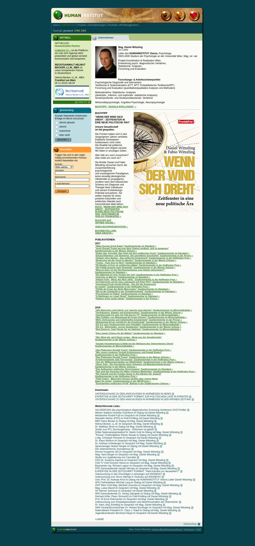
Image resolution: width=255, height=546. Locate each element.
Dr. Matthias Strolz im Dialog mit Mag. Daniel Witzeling (124, 426)
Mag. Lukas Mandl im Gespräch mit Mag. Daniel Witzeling (126, 488)
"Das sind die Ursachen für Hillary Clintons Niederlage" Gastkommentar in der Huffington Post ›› (145, 371)
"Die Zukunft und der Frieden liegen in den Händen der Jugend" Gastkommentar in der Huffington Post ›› (128, 375)
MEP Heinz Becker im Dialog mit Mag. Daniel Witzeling (124, 421)
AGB (198, 529)
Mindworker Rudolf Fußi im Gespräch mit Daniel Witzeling (125, 415)
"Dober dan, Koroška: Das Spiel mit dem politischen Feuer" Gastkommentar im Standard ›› (142, 253)
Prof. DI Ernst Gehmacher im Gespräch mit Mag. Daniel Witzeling (130, 499)
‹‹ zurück (99, 519)
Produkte (112, 25)
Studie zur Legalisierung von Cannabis (115, 457)
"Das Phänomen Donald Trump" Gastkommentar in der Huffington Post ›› (133, 350)
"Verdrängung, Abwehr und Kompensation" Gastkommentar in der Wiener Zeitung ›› (139, 312)
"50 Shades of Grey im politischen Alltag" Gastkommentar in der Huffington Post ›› (138, 265)
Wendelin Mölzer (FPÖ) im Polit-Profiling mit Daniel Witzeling (127, 418)
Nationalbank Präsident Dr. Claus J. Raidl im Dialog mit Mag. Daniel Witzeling (136, 510)
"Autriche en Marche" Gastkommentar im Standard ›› (122, 277)
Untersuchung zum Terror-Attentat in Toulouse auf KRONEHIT (128, 476)
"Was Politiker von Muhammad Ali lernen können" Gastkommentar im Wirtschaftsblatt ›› (141, 317)
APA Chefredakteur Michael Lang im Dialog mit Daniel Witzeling (129, 482)
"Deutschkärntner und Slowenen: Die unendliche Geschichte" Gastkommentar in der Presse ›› (144, 255)
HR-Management (128, 25)
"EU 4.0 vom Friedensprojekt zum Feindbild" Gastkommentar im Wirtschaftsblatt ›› (138, 324)
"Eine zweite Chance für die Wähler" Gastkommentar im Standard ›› (130, 333)
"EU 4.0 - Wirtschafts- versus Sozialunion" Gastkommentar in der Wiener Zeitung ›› (138, 327)
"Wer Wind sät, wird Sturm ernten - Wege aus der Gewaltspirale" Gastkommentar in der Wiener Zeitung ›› (128, 338)
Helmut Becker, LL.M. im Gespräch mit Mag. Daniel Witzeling (127, 423)
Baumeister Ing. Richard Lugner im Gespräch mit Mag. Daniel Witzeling (133, 465)
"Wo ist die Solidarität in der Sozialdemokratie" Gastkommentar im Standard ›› (136, 291)
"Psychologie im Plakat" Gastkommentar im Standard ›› (124, 294)
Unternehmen (68, 25)
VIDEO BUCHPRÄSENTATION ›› (111, 226)
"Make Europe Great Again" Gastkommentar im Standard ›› (126, 246)
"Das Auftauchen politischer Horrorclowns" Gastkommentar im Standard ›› (134, 369)
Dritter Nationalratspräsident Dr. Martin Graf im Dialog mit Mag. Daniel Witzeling (137, 432)
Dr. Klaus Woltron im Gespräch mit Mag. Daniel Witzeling (125, 440)
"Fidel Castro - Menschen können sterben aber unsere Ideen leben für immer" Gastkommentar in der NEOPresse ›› (126, 379)
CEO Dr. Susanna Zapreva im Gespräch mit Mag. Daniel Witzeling (130, 460)
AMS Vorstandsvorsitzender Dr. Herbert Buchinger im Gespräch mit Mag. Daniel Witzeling (142, 507)
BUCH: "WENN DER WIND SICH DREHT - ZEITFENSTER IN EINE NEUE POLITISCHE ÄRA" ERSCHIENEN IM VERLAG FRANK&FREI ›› (111, 212)
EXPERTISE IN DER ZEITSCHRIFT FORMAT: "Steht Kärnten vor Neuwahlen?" (137, 471)
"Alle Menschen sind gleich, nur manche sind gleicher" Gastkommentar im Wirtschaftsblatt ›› (143, 310)
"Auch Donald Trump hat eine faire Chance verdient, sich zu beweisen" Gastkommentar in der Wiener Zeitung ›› (132, 249)
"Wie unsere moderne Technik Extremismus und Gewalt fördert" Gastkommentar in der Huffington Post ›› (128, 353)
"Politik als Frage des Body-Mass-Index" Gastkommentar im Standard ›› (132, 289)
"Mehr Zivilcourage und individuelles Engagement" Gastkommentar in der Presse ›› (138, 320)
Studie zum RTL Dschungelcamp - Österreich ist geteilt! (124, 429)
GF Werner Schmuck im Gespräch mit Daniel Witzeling (124, 490)
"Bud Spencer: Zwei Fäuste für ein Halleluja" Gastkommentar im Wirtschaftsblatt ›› (138, 329)
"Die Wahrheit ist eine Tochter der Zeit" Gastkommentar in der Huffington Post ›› (137, 274)
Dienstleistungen (97, 25)
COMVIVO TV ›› (63, 50)
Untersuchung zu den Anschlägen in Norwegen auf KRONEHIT (128, 474)
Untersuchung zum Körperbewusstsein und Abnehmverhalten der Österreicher (136, 502)
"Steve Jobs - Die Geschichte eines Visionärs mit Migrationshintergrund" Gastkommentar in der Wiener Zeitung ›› (133, 365)
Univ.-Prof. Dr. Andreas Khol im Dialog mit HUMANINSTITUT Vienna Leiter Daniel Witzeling (143, 479)
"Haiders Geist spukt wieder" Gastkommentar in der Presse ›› (127, 298)
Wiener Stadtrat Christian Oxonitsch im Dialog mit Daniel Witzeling (130, 412)
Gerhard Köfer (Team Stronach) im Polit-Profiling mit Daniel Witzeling (131, 496)
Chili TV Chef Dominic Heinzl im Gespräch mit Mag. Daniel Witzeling (131, 463)
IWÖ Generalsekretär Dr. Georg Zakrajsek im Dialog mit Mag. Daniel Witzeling (136, 493)
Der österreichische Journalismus (112, 449)
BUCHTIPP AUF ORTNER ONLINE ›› (105, 221)
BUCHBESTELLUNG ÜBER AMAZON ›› (105, 231)
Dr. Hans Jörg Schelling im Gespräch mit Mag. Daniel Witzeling (128, 504)
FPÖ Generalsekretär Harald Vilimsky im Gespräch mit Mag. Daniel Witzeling (136, 468)
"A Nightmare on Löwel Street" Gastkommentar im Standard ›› (127, 296)
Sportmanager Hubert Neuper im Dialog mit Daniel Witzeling (127, 446)
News (56, 25)
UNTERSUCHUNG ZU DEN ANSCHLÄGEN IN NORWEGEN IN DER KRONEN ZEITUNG (143, 399)
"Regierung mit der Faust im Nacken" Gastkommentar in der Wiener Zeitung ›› (136, 260)
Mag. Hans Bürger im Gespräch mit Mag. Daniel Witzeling (125, 454)
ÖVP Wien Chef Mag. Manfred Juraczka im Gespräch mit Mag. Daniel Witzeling (137, 485)
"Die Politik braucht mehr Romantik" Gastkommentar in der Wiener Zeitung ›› (135, 267)
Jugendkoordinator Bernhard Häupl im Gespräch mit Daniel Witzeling (131, 513)
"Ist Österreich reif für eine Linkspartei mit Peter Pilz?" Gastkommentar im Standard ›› (140, 282)
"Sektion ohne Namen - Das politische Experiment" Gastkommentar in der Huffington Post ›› (143, 258)
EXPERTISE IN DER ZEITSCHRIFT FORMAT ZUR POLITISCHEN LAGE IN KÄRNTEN (141, 396)
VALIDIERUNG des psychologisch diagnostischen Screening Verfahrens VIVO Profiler (140, 410)
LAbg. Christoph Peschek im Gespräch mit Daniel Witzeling (126, 437)
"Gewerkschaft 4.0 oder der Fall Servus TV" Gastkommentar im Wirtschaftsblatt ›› (137, 315)
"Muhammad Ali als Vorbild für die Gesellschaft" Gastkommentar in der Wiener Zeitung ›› (141, 322)
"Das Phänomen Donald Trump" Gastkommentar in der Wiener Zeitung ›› (133, 357)
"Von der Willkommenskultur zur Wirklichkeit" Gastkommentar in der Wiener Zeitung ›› (140, 362)
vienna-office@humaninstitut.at (167, 529)
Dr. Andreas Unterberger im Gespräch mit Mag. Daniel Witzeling (129, 443)
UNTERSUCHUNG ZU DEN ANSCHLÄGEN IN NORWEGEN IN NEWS (133, 393)
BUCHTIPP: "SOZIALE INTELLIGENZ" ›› (115, 106)
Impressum (189, 529)
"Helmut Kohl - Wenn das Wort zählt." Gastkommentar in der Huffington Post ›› (136, 279)
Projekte (81, 25)
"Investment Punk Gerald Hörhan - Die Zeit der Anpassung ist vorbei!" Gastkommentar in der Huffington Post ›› (125, 285)
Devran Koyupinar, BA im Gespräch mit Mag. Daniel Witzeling (127, 451)
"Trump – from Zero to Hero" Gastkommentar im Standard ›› (126, 263)
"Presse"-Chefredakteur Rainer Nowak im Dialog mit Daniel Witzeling (131, 435)
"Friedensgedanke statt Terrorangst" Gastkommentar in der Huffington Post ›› (135, 359)
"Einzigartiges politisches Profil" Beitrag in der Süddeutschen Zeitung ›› (132, 383)
